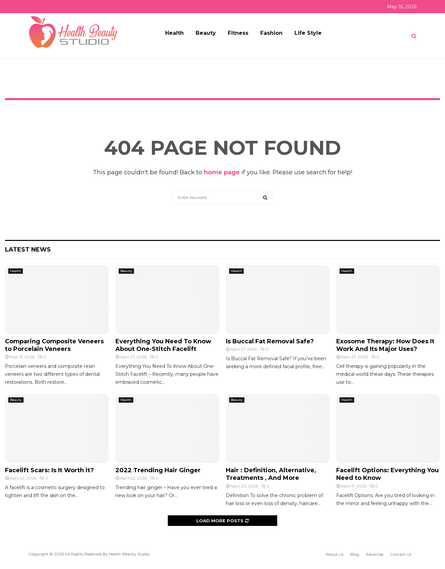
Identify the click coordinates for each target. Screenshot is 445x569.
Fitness (238, 33)
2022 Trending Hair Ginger (158, 470)
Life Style (308, 33)
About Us (335, 554)
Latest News (28, 249)
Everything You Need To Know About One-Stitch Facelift (163, 345)
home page (222, 172)
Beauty (206, 33)
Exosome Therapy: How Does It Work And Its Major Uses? (385, 345)
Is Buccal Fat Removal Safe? (270, 341)
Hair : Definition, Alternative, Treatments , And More (271, 474)
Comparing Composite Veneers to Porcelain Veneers (54, 345)
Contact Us (400, 554)
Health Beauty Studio (129, 553)
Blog (354, 554)
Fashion (271, 33)
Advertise (374, 554)
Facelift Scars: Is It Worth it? (49, 470)
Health (174, 33)
